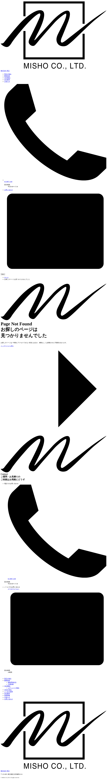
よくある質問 (8, 691)
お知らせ (7, 81)
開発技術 (7, 76)
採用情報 (7, 695)
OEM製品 (7, 78)
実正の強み (7, 74)
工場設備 (11, 684)
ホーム (6, 277)
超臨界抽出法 (12, 682)
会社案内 (7, 79)
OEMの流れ (8, 690)
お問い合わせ (8, 699)
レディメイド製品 (13, 688)
